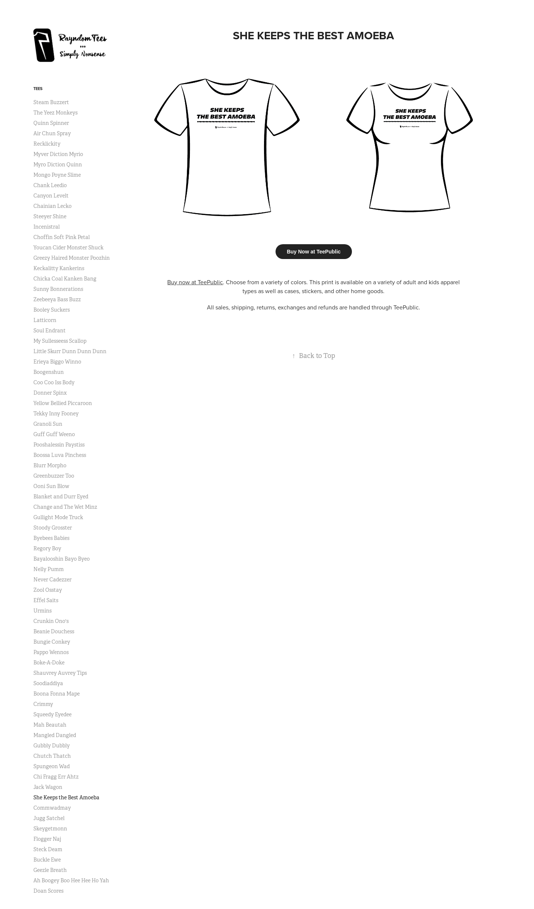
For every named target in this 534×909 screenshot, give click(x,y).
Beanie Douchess (53, 631)
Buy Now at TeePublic (313, 252)
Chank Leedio (50, 185)
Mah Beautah (49, 724)
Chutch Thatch (52, 756)
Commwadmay (52, 808)
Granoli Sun (47, 424)
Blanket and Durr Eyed (60, 496)
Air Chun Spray (52, 133)
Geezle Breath (50, 870)
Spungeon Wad (51, 766)
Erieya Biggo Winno (57, 361)
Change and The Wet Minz (65, 507)
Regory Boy (47, 548)
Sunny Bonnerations (58, 289)
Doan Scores (48, 891)
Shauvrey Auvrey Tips (60, 673)
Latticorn (44, 320)
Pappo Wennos (51, 652)
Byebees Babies (51, 538)
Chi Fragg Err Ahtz (56, 776)
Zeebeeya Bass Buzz (57, 299)
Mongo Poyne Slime (57, 175)
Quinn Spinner (51, 123)
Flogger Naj (47, 839)
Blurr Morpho (49, 465)
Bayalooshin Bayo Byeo (61, 558)
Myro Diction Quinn (57, 164)
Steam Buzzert (51, 102)
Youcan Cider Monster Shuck (68, 247)
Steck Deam (47, 849)
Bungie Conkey (51, 641)
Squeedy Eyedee (52, 714)
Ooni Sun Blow (51, 486)
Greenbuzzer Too (53, 475)
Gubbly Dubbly (51, 745)
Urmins (42, 610)
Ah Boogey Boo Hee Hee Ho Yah (71, 880)
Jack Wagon (47, 787)
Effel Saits (45, 600)
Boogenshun (48, 372)
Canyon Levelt (51, 195)
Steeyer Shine (49, 216)
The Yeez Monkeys (55, 112)
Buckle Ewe (47, 859)
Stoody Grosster (52, 527)
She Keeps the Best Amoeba (66, 797)
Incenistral (46, 226)
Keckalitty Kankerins (58, 268)
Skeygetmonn (50, 828)
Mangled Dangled (54, 735)
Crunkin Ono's (51, 621)
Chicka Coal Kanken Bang (64, 278)
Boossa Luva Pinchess (59, 455)
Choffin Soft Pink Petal (61, 237)
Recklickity (46, 143)
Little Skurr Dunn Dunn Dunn (69, 351)
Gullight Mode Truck (58, 517)
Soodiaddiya (48, 683)
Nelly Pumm (48, 569)
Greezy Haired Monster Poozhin (71, 258)
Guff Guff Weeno (54, 434)
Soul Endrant (49, 330)
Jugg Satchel (49, 818)
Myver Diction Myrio (58, 154)
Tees (38, 89)
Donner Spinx (50, 392)
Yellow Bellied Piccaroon (62, 403)
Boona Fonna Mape (56, 693)
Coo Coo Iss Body (54, 382)
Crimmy (43, 704)
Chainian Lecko (52, 206)
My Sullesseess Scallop (59, 341)
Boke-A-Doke (49, 662)
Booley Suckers (51, 309)
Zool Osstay (47, 590)
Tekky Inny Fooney (56, 413)
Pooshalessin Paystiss (59, 444)
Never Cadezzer (52, 579)
